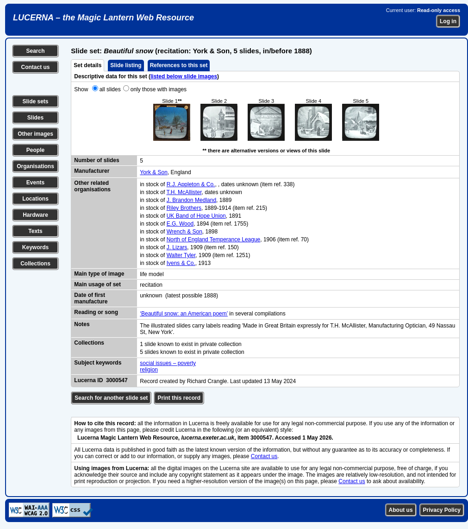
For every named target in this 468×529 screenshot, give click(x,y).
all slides (110, 89)
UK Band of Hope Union (196, 216)
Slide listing (125, 65)
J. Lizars (177, 247)
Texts (35, 231)
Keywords (35, 247)
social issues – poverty (168, 363)
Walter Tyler (181, 255)
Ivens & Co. (181, 263)
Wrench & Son (184, 231)
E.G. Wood (180, 223)
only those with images (159, 89)
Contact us (35, 67)
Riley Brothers (184, 208)
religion (149, 369)
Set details (87, 65)
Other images (35, 134)
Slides (35, 117)
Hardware (35, 215)
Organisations (35, 166)
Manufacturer (91, 171)
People (35, 150)
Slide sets (35, 101)
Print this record (178, 398)
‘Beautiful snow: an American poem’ (184, 313)
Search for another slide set (111, 398)
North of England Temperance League (214, 239)
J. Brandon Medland (191, 200)
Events (35, 182)
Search (35, 51)
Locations (35, 198)
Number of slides (96, 160)
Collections (35, 263)
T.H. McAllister (183, 192)
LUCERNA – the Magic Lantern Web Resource (103, 17)
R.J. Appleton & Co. (191, 184)
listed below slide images (183, 76)
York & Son (154, 172)
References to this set (179, 65)
